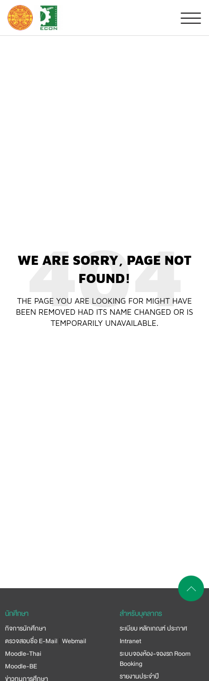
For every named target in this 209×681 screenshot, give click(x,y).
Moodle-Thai (23, 653)
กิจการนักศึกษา (25, 628)
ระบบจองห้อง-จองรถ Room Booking (155, 658)
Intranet (130, 641)
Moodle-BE (21, 666)
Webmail (74, 641)
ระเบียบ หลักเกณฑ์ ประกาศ (153, 628)
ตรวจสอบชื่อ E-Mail (31, 641)
